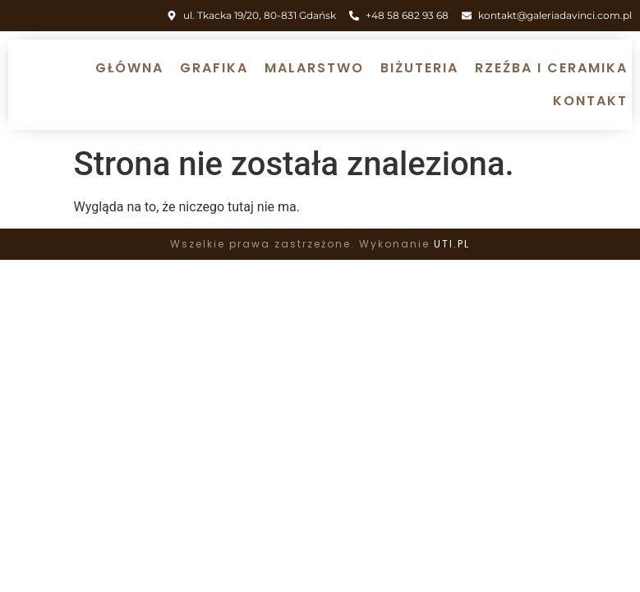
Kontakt (590, 100)
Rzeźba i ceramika (551, 67)
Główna (129, 67)
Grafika (214, 67)
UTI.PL (452, 244)
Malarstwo (314, 67)
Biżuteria (419, 67)
